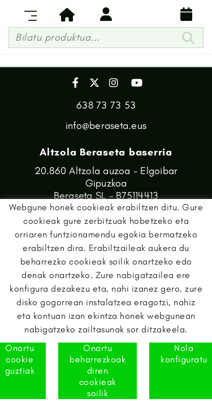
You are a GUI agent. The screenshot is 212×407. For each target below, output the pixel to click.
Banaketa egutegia (186, 14)
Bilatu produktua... (57, 37)
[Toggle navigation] (28, 14)
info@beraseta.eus (106, 125)
